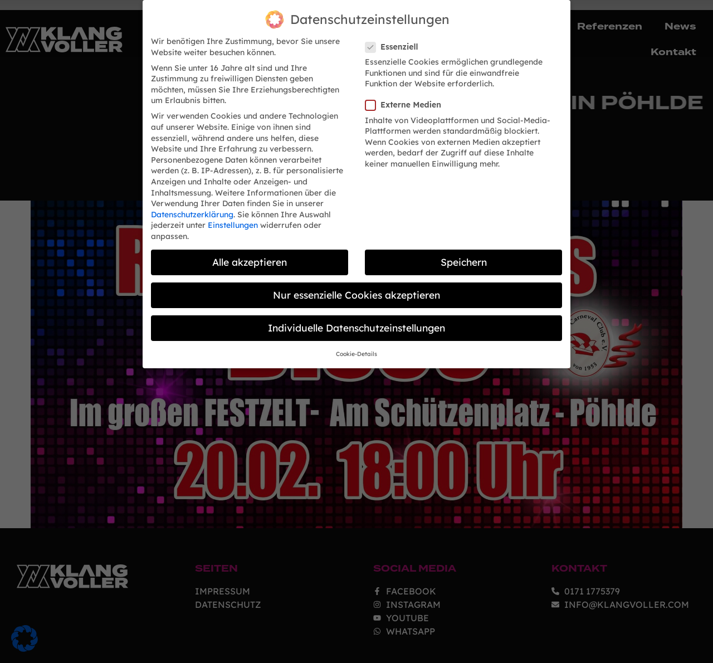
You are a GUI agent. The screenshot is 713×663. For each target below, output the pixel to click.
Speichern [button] (464, 258)
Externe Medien (406, 101)
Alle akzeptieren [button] (249, 258)
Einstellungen (233, 221)
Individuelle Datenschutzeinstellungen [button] (356, 324)
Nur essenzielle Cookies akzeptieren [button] (356, 291)
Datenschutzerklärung (192, 211)
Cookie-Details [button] (356, 350)
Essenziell (395, 43)
